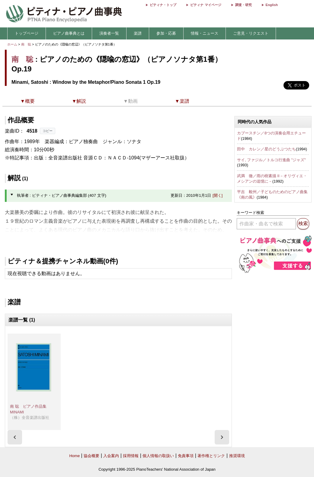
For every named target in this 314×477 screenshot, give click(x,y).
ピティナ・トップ (163, 5)
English (272, 5)
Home (74, 455)
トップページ (26, 33)
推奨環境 (237, 455)
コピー (48, 131)
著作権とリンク (211, 455)
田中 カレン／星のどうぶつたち (266, 149)
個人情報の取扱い (158, 455)
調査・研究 (243, 5)
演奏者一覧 (109, 33)
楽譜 (138, 33)
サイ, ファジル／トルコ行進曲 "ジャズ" (271, 160)
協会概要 (91, 455)
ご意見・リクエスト (250, 33)
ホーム (12, 44)
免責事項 (186, 455)
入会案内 (111, 455)
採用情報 (131, 455)
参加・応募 (166, 33)
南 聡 (26, 44)
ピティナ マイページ (205, 5)
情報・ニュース (204, 33)
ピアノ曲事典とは (69, 33)
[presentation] (15, 437)
